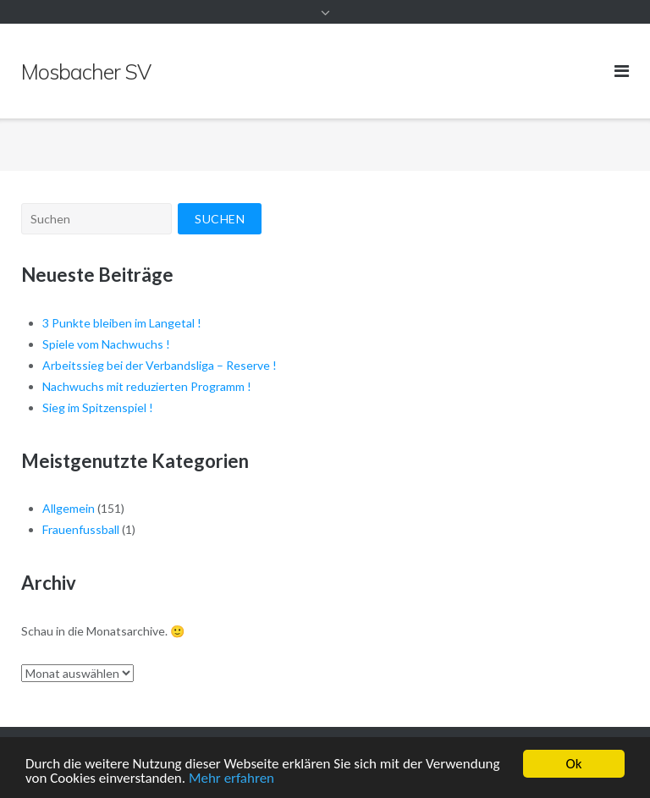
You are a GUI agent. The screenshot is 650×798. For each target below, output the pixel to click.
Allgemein (68, 508)
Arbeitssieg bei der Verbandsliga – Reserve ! (159, 365)
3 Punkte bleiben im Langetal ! (121, 323)
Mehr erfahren (231, 779)
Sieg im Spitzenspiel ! (97, 407)
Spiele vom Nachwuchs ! (106, 344)
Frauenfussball (80, 529)
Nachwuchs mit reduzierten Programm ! (146, 386)
